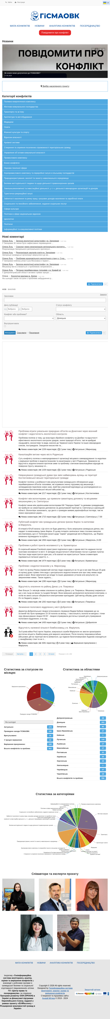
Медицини (8, 122)
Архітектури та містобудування (18, 117)
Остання (51, 654)
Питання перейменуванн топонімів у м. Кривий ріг (38, 270)
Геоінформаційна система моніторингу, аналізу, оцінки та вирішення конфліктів (57, 990)
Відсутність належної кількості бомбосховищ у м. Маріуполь (49, 628)
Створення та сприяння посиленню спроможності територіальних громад (37, 147)
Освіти (7, 127)
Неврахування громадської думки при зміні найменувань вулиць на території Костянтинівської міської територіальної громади (58, 476)
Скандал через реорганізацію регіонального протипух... (41, 247)
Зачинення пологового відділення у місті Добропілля (45, 607)
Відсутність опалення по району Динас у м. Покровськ (46, 586)
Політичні (8, 224)
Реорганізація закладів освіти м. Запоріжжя (35, 253)
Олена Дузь (7, 241)
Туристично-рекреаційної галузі (18, 194)
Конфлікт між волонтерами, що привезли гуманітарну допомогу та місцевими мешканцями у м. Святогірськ (58, 500)
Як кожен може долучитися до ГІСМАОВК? (24, 73)
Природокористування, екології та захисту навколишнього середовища (36, 178)
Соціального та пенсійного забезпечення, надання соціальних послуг (35, 204)
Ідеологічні (9, 219)
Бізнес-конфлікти (12, 163)
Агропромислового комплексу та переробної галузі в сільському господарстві (39, 173)
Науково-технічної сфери (15, 168)
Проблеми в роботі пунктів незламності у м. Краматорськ (48, 545)
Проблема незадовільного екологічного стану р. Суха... (41, 258)
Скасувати (21, 333)
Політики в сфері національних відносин (22, 214)
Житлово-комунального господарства (21, 107)
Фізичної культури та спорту (16, 132)
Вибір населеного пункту (55, 86)
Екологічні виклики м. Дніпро (24, 276)
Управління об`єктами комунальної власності (24, 153)
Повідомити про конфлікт (55, 32)
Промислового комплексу (15, 158)
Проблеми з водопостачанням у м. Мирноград (42, 566)
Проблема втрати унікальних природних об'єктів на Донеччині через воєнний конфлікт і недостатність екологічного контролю (58, 432)
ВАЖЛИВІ (12, 289)
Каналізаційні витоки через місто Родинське (41, 454)
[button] (92, 49)
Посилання (34, 333)
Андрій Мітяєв (48, 998)
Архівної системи (12, 142)
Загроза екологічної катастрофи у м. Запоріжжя (37, 241)
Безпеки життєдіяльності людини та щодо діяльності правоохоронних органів (39, 183)
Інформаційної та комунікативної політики (23, 229)
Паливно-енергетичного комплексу (20, 102)
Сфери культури (11, 209)
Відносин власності (13, 137)
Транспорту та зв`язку (14, 112)
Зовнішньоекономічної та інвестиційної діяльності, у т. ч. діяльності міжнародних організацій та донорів (51, 188)
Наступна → (21, 654)
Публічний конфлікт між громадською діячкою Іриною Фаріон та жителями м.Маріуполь (56, 523)
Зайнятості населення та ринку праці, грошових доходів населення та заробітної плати (43, 199)
